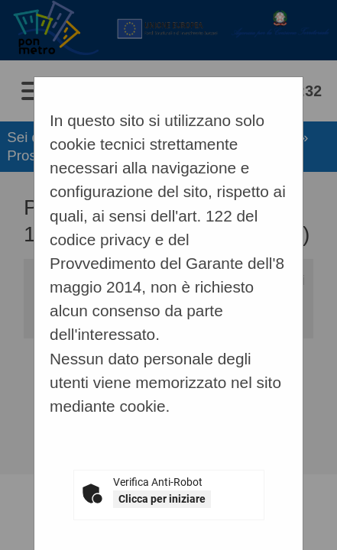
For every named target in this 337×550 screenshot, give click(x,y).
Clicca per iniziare (162, 499)
